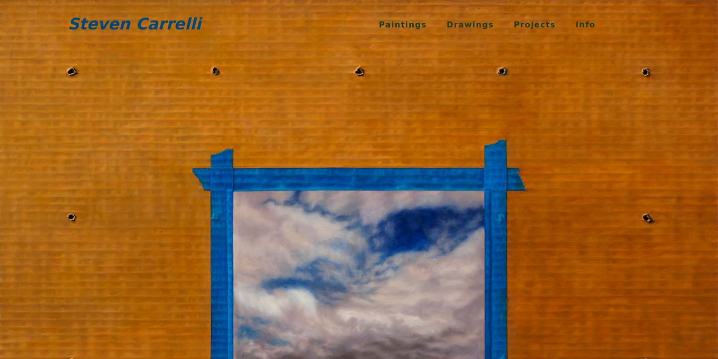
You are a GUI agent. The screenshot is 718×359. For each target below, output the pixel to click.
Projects (535, 24)
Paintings (403, 24)
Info (586, 24)
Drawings (470, 24)
